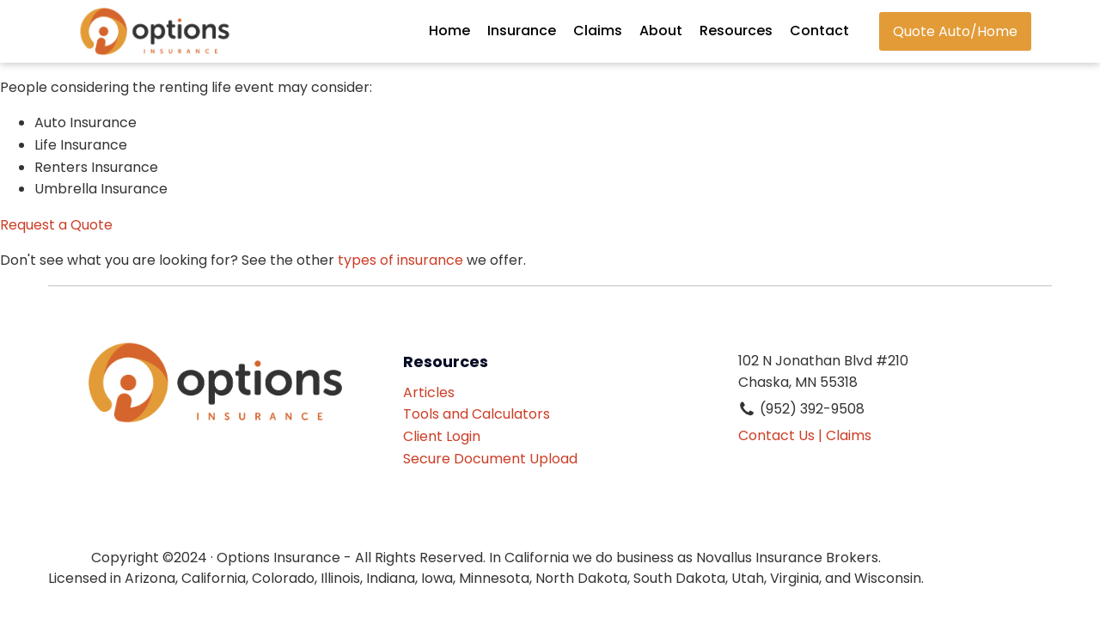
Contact (819, 30)
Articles (429, 392)
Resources (736, 30)
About (660, 30)
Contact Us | (780, 435)
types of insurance (400, 260)
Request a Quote (56, 225)
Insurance (521, 30)
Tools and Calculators (476, 414)
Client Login (441, 436)
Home (449, 30)
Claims (597, 30)
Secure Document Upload (490, 459)
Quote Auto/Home (955, 31)
